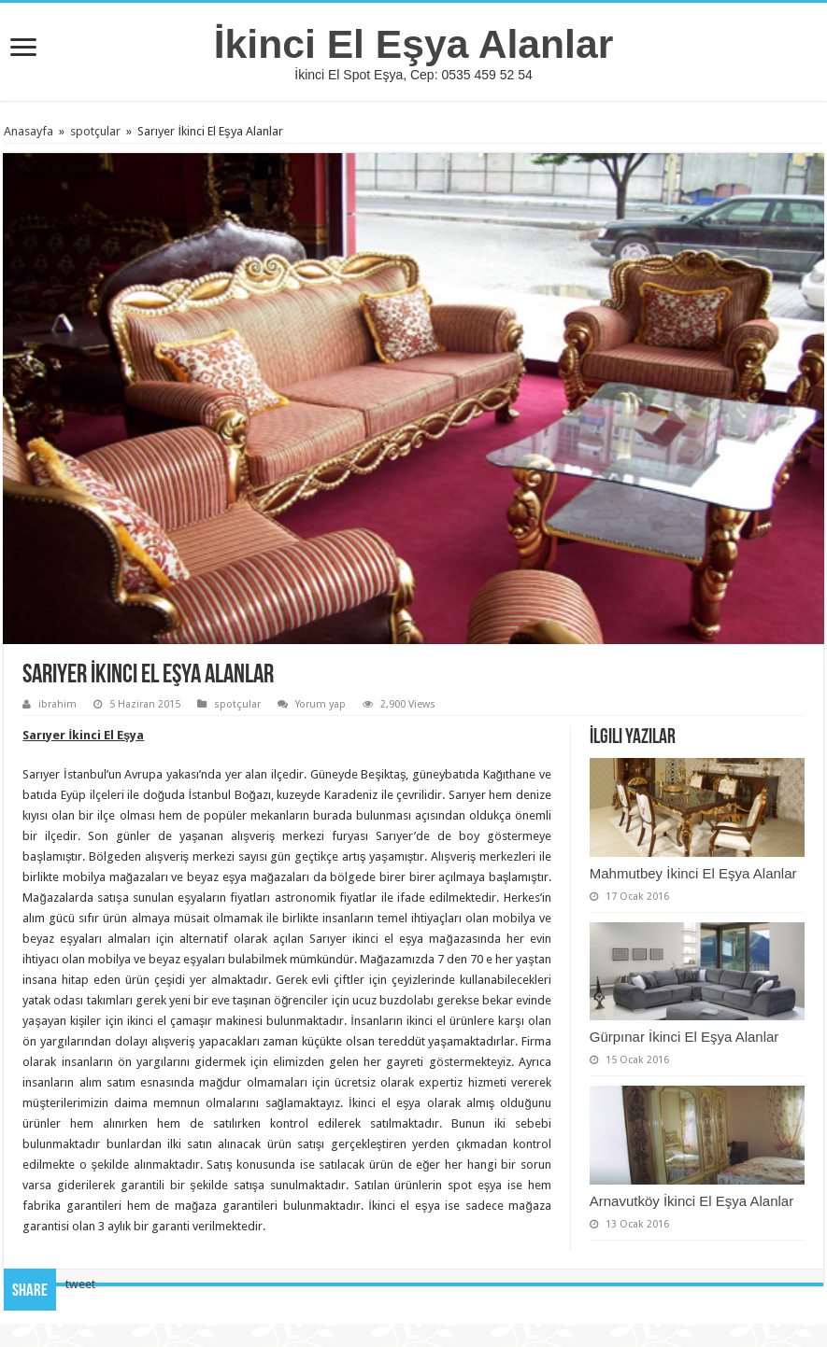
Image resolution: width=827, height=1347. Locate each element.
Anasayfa (28, 131)
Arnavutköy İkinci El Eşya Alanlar (691, 1201)
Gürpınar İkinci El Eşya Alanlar (684, 1037)
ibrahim (57, 704)
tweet (80, 1284)
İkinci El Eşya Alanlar (414, 43)
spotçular (95, 131)
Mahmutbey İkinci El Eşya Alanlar (693, 873)
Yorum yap (320, 704)
